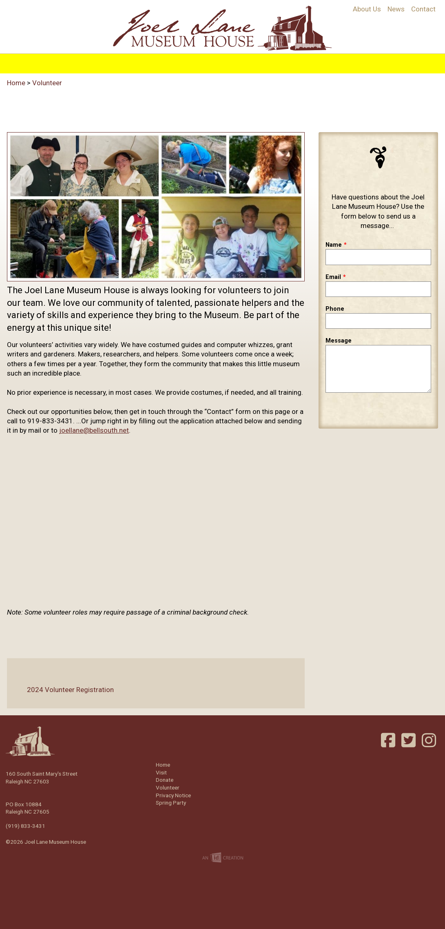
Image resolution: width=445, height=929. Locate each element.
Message (338, 340)
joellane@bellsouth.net (94, 430)
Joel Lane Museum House (222, 28)
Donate (164, 779)
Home (77, 62)
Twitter (409, 740)
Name (333, 244)
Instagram (430, 740)
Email (333, 277)
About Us (367, 9)
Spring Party (171, 802)
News (396, 9)
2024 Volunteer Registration (64, 690)
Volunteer (362, 62)
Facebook (389, 740)
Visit (233, 62)
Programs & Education (174, 62)
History (110, 62)
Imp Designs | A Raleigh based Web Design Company (223, 858)
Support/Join (309, 62)
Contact (423, 9)
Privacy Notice (173, 795)
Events (263, 62)
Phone (334, 308)
